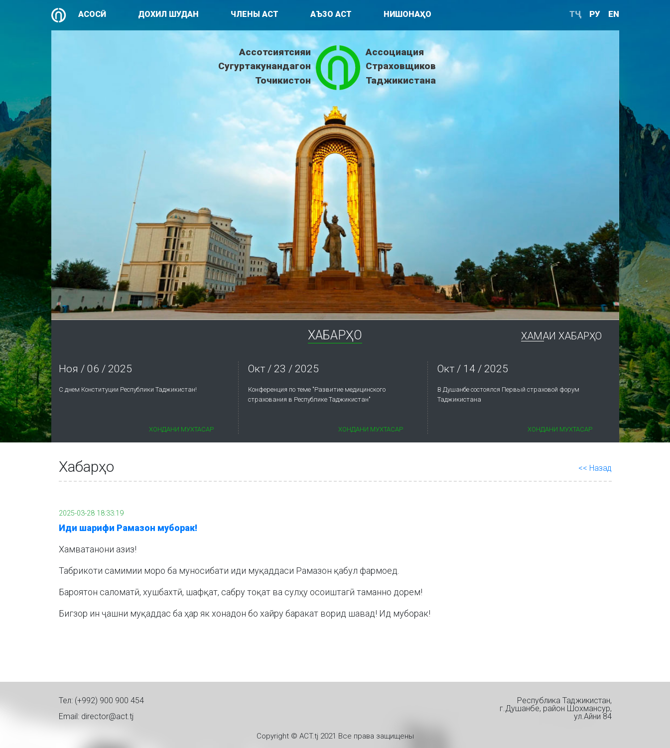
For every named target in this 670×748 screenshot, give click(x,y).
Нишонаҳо (407, 14)
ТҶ (575, 14)
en (613, 14)
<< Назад (595, 468)
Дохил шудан (168, 14)
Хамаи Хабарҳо (561, 336)
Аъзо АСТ (331, 14)
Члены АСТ (254, 14)
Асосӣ (92, 14)
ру (594, 14)
